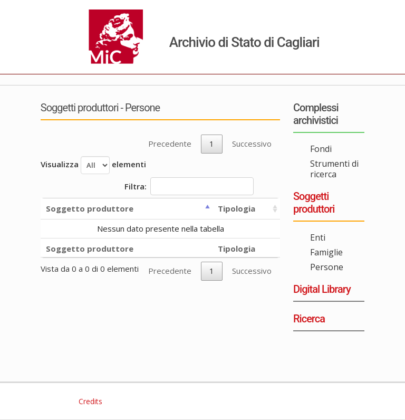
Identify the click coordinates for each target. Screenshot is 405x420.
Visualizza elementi (93, 165)
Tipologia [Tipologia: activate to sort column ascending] (236, 208)
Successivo (252, 143)
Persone (326, 267)
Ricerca (309, 318)
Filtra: (189, 186)
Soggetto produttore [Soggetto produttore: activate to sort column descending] (89, 208)
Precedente (169, 143)
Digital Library (322, 289)
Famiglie (326, 252)
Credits (89, 401)
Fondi (321, 149)
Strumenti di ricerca (334, 169)
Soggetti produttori (313, 202)
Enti (317, 237)
